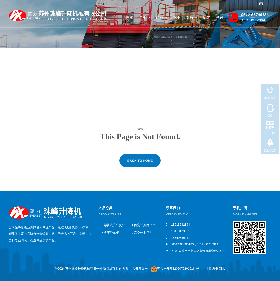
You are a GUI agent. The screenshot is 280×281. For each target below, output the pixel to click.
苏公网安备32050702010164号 (175, 269)
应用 (176, 17)
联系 (220, 17)
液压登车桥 (110, 232)
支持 (191, 17)
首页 (130, 17)
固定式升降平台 (144, 225)
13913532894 (180, 224)
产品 (161, 17)
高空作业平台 (142, 232)
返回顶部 (270, 150)
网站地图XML (216, 268)
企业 (144, 17)
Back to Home (140, 162)
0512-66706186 (183, 244)
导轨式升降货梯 (113, 225)
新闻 (206, 17)
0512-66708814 (207, 244)
